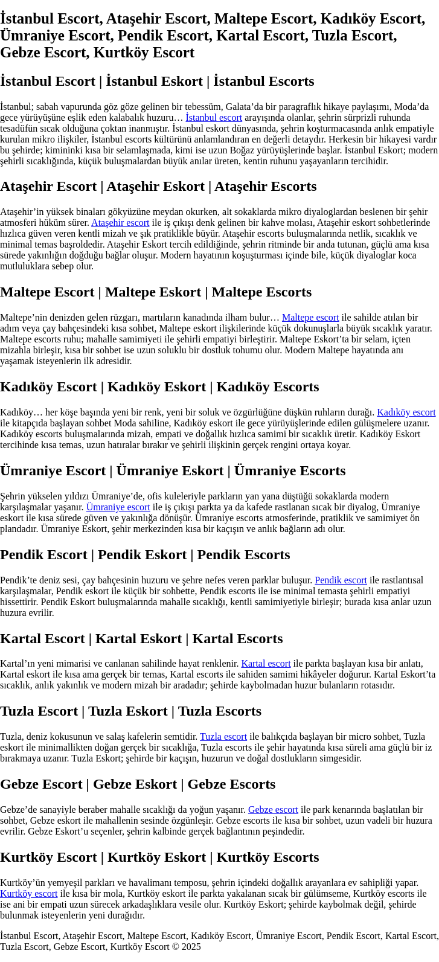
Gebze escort (273, 809)
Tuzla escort (223, 736)
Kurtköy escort (29, 893)
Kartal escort (265, 663)
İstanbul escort (213, 117)
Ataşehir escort (120, 222)
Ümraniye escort (118, 507)
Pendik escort (341, 580)
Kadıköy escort (406, 412)
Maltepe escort (310, 317)
